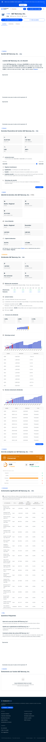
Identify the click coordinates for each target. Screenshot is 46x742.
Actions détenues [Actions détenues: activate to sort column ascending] (21, 503)
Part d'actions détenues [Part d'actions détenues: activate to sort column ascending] (28, 503)
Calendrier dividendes (6, 715)
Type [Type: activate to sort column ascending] (14, 503)
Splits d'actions (4, 720)
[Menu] (43, 9)
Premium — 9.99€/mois (7, 707)
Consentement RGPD (41, 738)
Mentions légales (29, 738)
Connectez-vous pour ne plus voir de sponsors (14, 97)
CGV (35, 738)
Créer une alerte (34, 19)
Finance (24, 16)
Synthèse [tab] (4, 23)
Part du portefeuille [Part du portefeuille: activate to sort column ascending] (36, 503)
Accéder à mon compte (34, 9)
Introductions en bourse (6, 722)
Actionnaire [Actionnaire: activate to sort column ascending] (7, 503)
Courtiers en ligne (28, 713)
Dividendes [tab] (11, 23)
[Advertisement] (23, 38)
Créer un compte (4, 730)
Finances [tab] (18, 23)
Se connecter (4, 728)
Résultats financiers (5, 718)
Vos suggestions (4, 732)
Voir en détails (39, 187)
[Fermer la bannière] (44, 3)
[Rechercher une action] (16, 9)
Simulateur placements (29, 715)
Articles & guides (27, 718)
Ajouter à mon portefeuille (12, 19)
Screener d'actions (5, 713)
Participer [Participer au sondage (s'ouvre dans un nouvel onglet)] (23, 5)
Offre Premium (27, 720)
